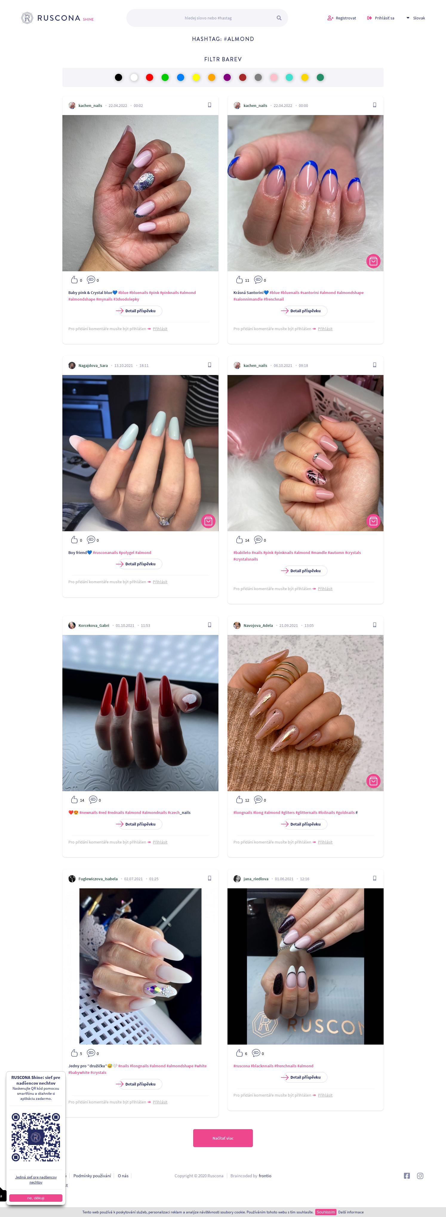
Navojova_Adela (258, 625)
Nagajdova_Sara (93, 365)
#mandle (319, 552)
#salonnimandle (248, 299)
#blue (123, 292)
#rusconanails (105, 552)
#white (200, 1065)
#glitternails (306, 812)
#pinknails (169, 292)
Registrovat (346, 18)
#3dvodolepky (126, 299)
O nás (123, 1175)
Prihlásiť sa (384, 18)
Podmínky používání (92, 1175)
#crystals (353, 552)
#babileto (242, 552)
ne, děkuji (31, 1198)
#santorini (309, 292)
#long (258, 812)
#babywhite (79, 1072)
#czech (174, 812)
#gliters (288, 812)
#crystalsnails (245, 559)
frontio (265, 1175)
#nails (257, 552)
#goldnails (345, 812)
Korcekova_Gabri (94, 625)
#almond (188, 292)
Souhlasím (326, 1212)
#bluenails (138, 292)
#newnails (88, 812)
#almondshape (81, 299)
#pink (154, 292)
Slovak (419, 18)
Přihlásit (160, 328)
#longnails (242, 812)
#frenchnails (285, 1065)
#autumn (336, 552)
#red (103, 812)
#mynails (104, 299)
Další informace (351, 1212)
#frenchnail (274, 299)
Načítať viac (223, 1138)
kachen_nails (90, 105)
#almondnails (154, 812)
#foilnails (326, 812)
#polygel (126, 552)
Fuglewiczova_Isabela (98, 878)
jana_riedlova (256, 878)
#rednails (115, 812)
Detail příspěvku (137, 311)
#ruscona (241, 1065)
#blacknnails (262, 1065)
